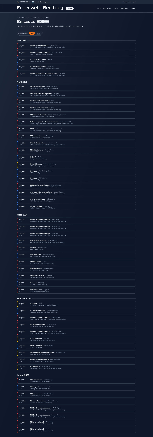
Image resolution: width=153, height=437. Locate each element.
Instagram (133, 2)
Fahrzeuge (124, 8)
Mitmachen (107, 8)
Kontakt (133, 8)
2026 (31, 33)
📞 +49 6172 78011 (23, 2)
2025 (38, 33)
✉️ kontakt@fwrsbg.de (40, 2)
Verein (116, 8)
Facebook (126, 2)
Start (99, 8)
